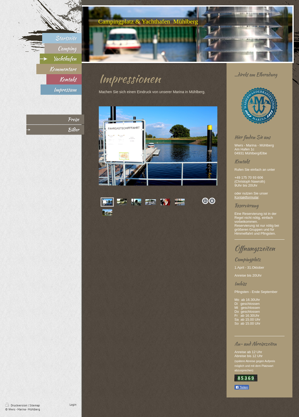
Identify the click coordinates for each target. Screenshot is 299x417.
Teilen (242, 387)
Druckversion (16, 405)
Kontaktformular (246, 197)
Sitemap (35, 405)
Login (73, 404)
